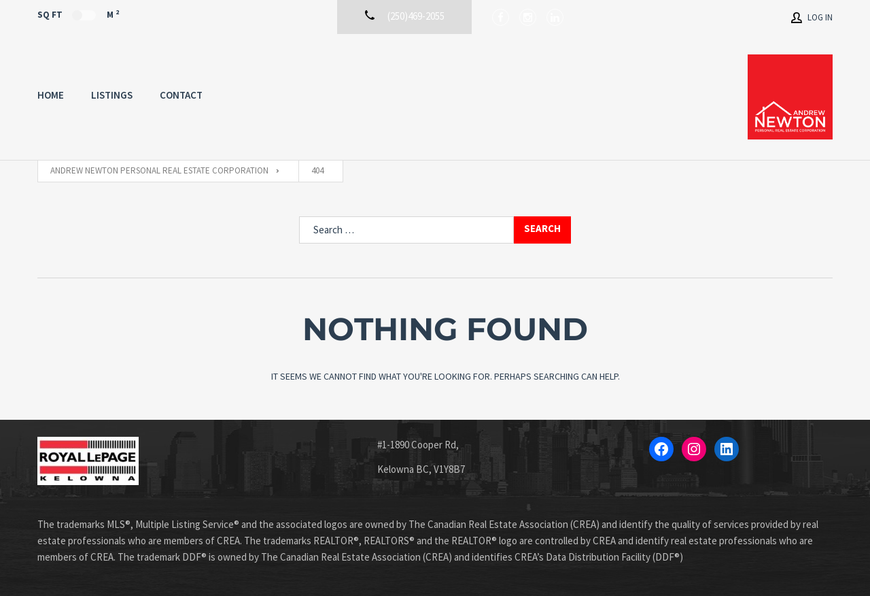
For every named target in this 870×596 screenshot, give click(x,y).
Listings (112, 94)
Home (50, 94)
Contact (181, 94)
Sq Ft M (78, 14)
